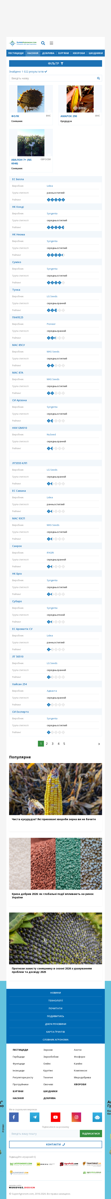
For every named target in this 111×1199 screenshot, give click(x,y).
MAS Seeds (53, 351)
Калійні (78, 1063)
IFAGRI (50, 552)
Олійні (46, 1063)
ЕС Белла (18, 179)
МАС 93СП (18, 518)
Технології (55, 1000)
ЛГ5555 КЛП (19, 463)
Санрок (17, 546)
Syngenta (52, 213)
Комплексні (80, 1070)
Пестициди (16, 53)
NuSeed (51, 434)
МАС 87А (17, 372)
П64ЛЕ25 (17, 317)
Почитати (55, 1008)
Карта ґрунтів (55, 1031)
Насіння (32, 53)
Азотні (77, 1049)
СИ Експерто (20, 711)
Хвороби (79, 53)
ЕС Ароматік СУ (22, 629)
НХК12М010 (19, 428)
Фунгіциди (19, 1063)
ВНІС (48, 115)
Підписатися (91, 1133)
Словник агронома (56, 1039)
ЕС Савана (19, 490)
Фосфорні (79, 1056)
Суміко (16, 262)
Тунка (16, 289)
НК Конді (18, 206)
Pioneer (51, 324)
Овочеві (48, 1084)
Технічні (48, 1077)
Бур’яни (63, 53)
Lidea (50, 185)
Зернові (48, 1049)
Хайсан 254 (19, 684)
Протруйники (20, 1084)
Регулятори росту (23, 1077)
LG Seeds (52, 296)
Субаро (17, 601)
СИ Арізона (19, 400)
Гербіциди (19, 1056)
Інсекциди (18, 1070)
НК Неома (18, 234)
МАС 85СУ (18, 345)
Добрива (48, 53)
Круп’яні (48, 1070)
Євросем (46, 159)
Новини (55, 992)
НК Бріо (17, 573)
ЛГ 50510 (17, 656)
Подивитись (55, 1016)
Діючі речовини (55, 1024)
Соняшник (17, 121)
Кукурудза (66, 121)
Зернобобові (51, 1056)
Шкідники (96, 53)
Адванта (52, 690)
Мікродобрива (82, 1077)
